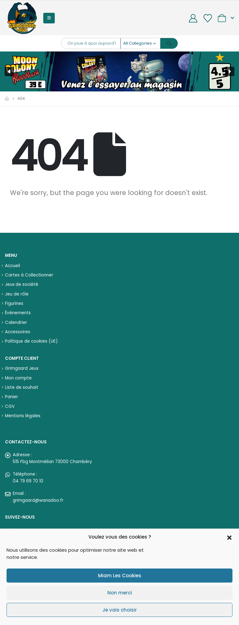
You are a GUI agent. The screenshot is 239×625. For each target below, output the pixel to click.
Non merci (119, 592)
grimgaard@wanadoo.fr (38, 500)
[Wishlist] (208, 18)
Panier (11, 397)
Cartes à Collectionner (29, 275)
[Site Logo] (22, 18)
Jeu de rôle (17, 294)
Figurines (14, 303)
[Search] (169, 43)
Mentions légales (22, 416)
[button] (229, 537)
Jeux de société (21, 284)
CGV (10, 406)
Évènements (18, 313)
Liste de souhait (21, 387)
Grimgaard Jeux (21, 368)
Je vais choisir (119, 610)
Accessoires (17, 332)
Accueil (12, 266)
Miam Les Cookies (119, 575)
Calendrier (16, 322)
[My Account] (193, 18)
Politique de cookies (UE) (31, 341)
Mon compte (18, 378)
